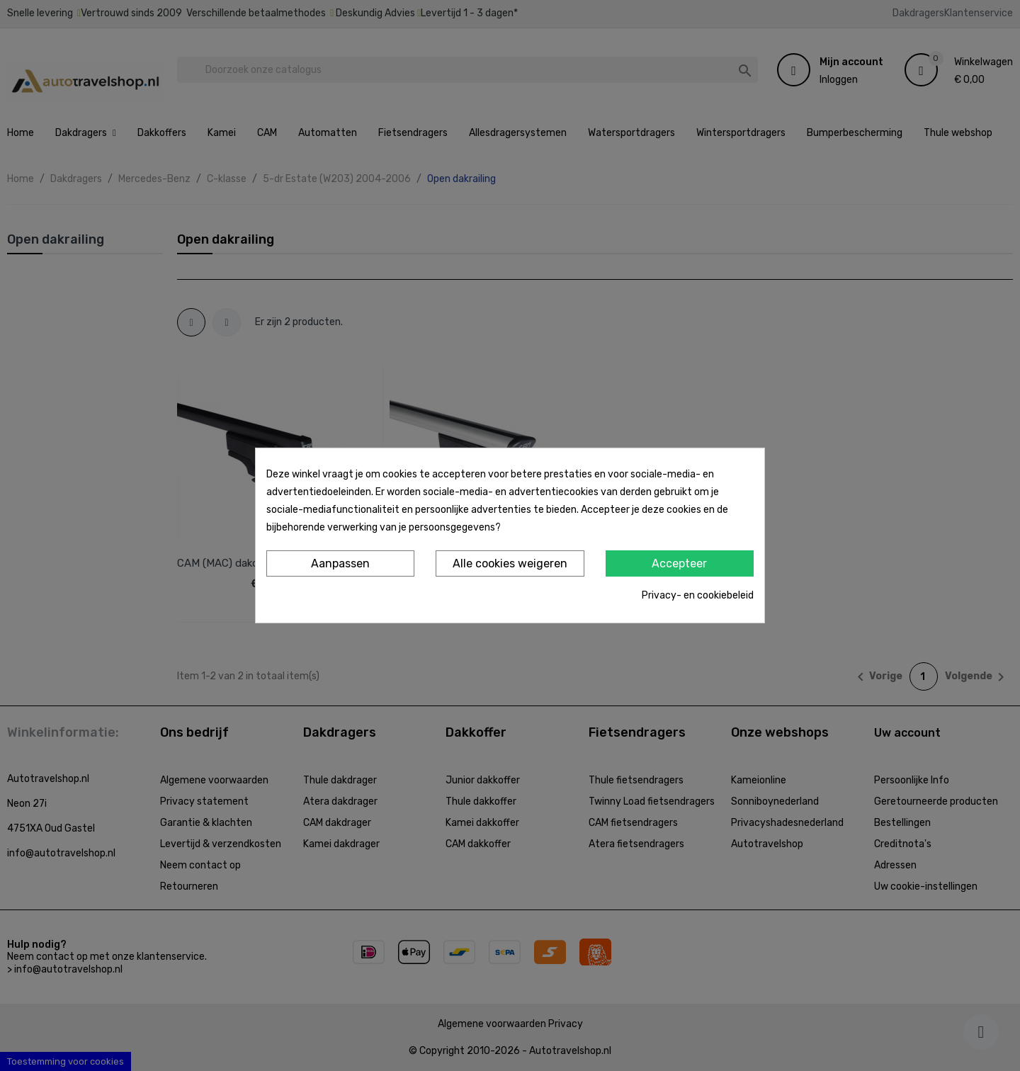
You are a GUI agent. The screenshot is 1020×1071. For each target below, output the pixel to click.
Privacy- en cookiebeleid (698, 595)
